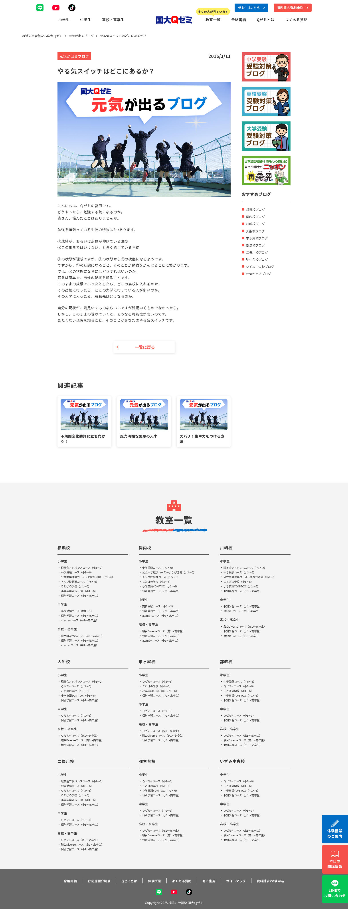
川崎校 (227, 548)
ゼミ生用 (211, 881)
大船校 (64, 662)
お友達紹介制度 (92, 881)
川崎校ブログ (256, 223)
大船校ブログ (256, 230)
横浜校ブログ (256, 208)
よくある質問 (296, 19)
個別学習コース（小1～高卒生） (83, 596)
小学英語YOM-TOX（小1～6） (82, 591)
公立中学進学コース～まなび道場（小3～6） (92, 577)
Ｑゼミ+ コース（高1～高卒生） (83, 736)
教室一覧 (213, 19)
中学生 (85, 19)
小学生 (63, 19)
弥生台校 (148, 761)
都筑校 (227, 662)
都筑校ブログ (256, 244)
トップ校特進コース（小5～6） (83, 582)
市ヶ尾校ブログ (258, 237)
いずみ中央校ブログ (262, 265)
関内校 (146, 548)
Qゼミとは (266, 19)
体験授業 (152, 881)
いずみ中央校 (234, 761)
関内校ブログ (256, 215)
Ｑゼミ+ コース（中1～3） (79, 716)
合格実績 (238, 19)
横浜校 (64, 548)
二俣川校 (66, 761)
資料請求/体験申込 (278, 881)
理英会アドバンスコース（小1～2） (86, 568)
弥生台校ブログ (258, 258)
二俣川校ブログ (258, 251)
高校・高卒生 (113, 19)
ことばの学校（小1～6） (78, 587)
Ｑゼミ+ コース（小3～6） (79, 686)
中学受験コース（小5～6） (242, 682)
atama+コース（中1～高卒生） (83, 621)
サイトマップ (241, 881)
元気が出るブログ (260, 272)
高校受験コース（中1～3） (80, 611)
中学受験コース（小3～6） (80, 573)
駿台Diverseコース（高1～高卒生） (86, 636)
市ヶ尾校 (148, 662)
